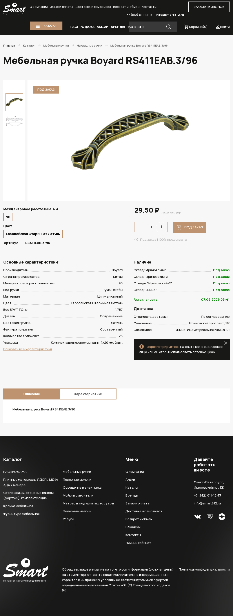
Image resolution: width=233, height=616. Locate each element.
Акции (130, 479)
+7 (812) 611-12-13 (140, 15)
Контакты (149, 7)
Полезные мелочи (77, 479)
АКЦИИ (103, 26)
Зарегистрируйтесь (163, 346)
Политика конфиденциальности (204, 569)
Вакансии (133, 527)
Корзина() (198, 26)
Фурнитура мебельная (21, 513)
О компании (39, 7)
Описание (31, 394)
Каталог (132, 487)
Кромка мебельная (18, 506)
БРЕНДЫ (118, 26)
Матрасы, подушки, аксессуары (88, 503)
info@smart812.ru (170, 15)
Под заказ (193, 227)
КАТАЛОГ (50, 25)
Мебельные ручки (77, 471)
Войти (225, 26)
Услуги (68, 519)
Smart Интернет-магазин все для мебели (14, 9)
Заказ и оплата (61, 7)
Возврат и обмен (126, 7)
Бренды (132, 495)
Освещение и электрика (82, 487)
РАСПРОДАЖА (82, 26)
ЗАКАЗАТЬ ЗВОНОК (209, 6)
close (225, 343)
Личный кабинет (138, 542)
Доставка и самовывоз (93, 7)
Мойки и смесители (78, 495)
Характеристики (88, 394)
